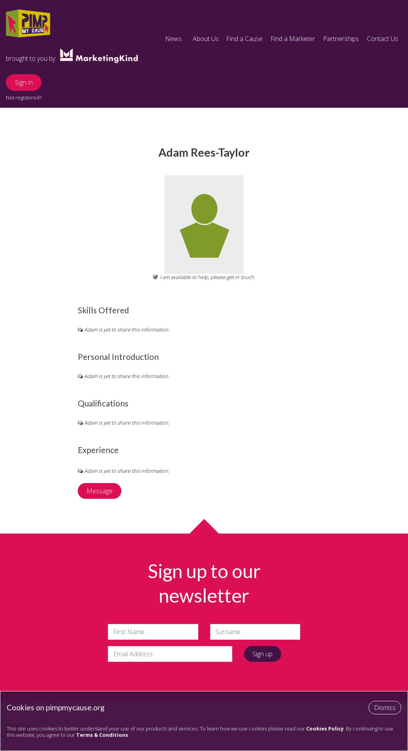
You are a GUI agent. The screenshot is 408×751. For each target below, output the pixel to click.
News (173, 38)
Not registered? (23, 97)
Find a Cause (244, 38)
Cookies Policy (325, 728)
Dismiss (385, 707)
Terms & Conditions (102, 734)
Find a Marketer (293, 38)
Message (99, 491)
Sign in (24, 82)
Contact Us (382, 38)
